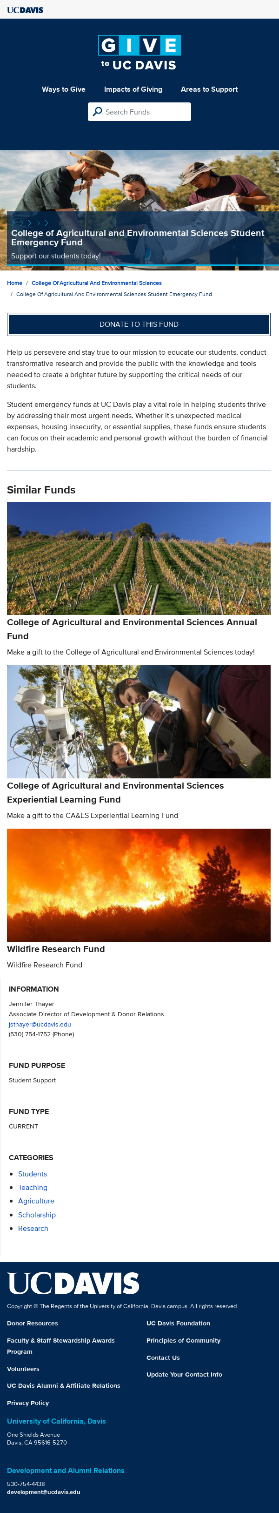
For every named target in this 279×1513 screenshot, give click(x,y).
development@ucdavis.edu (43, 1491)
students (32, 1174)
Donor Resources (32, 1323)
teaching (32, 1187)
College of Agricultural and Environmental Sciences (97, 283)
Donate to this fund (139, 324)
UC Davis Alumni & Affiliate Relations (63, 1385)
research (33, 1228)
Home (14, 283)
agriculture (36, 1201)
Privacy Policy (28, 1402)
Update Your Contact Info (184, 1374)
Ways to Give (64, 89)
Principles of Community (183, 1340)
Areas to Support (209, 89)
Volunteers (23, 1368)
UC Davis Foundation (178, 1323)
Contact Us (163, 1357)
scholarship (37, 1214)
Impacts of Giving (133, 89)
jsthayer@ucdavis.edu (40, 1024)
